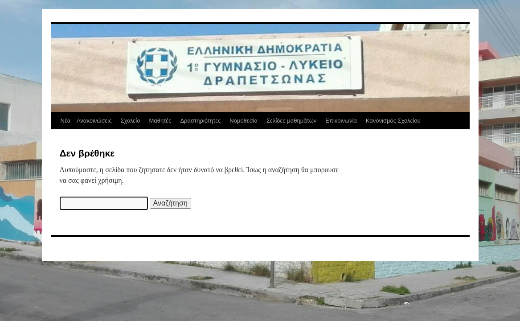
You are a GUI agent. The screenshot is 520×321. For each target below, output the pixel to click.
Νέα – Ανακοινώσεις (86, 120)
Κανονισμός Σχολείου (393, 120)
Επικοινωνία (341, 120)
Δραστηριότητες (200, 120)
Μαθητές (160, 120)
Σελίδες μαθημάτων (291, 120)
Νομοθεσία (243, 120)
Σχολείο (130, 120)
